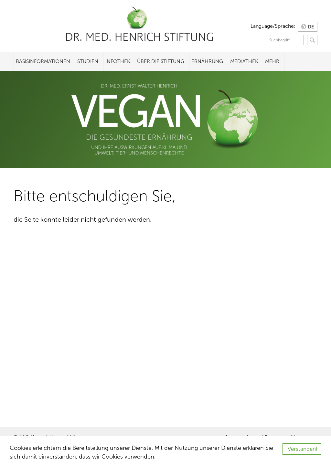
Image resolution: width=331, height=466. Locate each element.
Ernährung (207, 61)
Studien (87, 61)
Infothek (117, 61)
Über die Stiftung (160, 61)
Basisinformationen (43, 61)
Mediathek (244, 61)
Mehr (272, 61)
